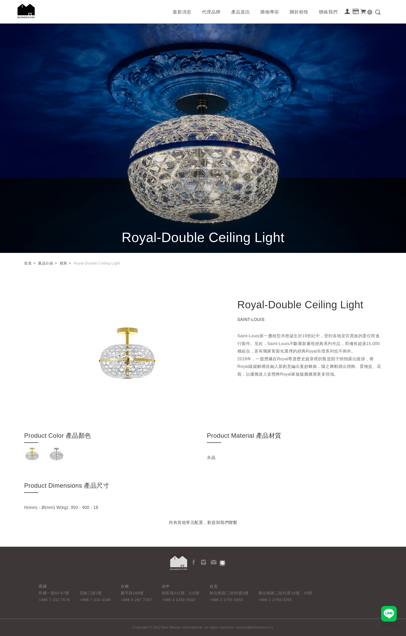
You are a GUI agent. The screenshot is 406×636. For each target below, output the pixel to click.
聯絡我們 (328, 12)
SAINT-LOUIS (251, 319)
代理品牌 (211, 12)
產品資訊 (240, 12)
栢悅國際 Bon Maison (26, 11)
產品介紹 (45, 263)
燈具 (63, 263)
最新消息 (182, 12)
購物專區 (269, 12)
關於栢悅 (299, 12)
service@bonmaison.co (254, 627)
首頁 (28, 263)
